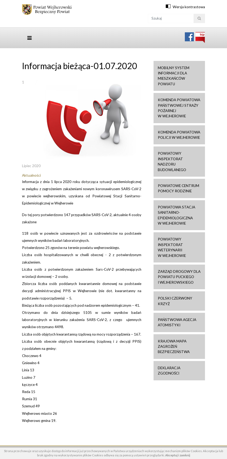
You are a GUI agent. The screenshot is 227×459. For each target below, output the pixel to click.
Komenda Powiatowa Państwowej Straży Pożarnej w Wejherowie (179, 108)
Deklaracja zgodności (169, 370)
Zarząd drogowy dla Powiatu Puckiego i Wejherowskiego (179, 276)
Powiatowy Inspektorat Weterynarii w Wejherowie (172, 247)
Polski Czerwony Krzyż (175, 301)
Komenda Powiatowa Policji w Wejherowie (179, 135)
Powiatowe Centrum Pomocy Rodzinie (178, 188)
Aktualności (31, 175)
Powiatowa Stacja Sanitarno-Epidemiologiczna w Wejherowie (176, 215)
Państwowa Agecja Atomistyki (177, 322)
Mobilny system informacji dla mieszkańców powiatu (173, 76)
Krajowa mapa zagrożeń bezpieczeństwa (174, 346)
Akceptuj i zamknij (177, 455)
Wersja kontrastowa (189, 7)
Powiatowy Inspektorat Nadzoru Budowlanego (172, 161)
